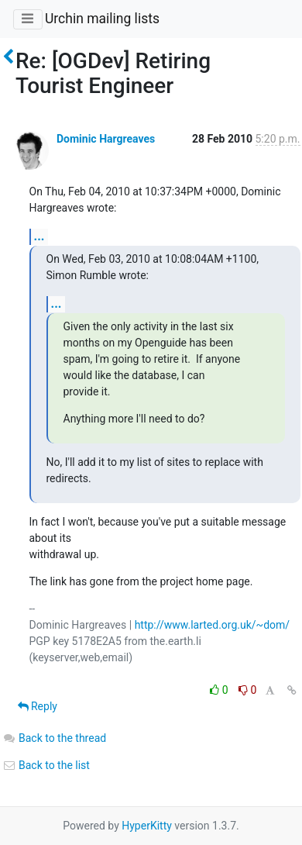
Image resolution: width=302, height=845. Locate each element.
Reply (37, 706)
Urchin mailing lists (102, 18)
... (39, 236)
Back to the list (46, 765)
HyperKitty (147, 825)
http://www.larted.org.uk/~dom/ (212, 625)
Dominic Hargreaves (106, 139)
